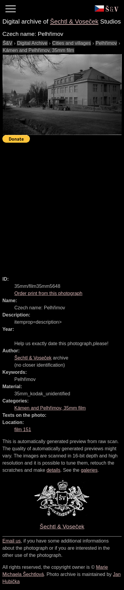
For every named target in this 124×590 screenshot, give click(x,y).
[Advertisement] (62, 207)
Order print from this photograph (48, 293)
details (53, 470)
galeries (89, 470)
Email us (11, 540)
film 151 (22, 429)
